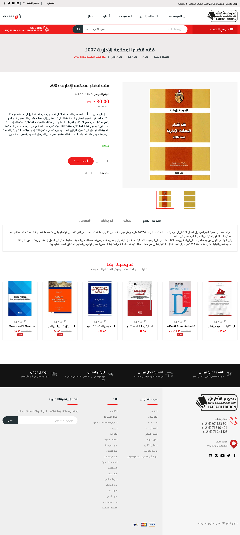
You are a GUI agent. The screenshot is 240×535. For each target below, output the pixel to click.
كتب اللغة (113, 468)
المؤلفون (153, 416)
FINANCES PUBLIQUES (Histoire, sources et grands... (20, 326)
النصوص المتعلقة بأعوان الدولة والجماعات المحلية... (100, 326)
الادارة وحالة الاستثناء (140, 326)
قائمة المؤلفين (150, 450)
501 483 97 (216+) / (31, 30)
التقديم (154, 411)
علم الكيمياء (112, 485)
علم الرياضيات (111, 456)
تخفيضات (153, 422)
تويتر (229, 456)
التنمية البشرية (111, 439)
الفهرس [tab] (84, 220)
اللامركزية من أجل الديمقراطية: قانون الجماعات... (60, 326)
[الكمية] (104, 161)
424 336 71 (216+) (11, 30)
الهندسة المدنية (110, 462)
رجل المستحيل (110, 502)
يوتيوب (223, 456)
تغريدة (86, 173)
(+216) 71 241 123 (215, 432)
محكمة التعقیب (110, 507)
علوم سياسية (111, 445)
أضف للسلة (81, 161)
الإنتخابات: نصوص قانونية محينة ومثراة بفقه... (220, 326)
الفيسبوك (235, 456)
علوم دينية (113, 473)
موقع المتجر (31, 3)
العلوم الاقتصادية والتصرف (105, 422)
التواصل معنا (151, 428)
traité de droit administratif (180, 326)
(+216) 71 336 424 (215, 428)
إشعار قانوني (151, 433)
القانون (114, 411)
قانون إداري (20, 321)
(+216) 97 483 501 (215, 424)
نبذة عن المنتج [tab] (152, 220)
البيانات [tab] (127, 220)
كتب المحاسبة (111, 479)
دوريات (114, 428)
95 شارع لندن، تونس (217, 445)
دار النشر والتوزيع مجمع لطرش (142, 456)
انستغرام (217, 456)
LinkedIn (211, 456)
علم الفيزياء (112, 450)
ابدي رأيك (107, 220)
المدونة (114, 433)
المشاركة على (91, 173)
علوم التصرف (111, 496)
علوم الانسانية (111, 416)
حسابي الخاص (151, 445)
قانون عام (113, 490)
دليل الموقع (152, 439)
